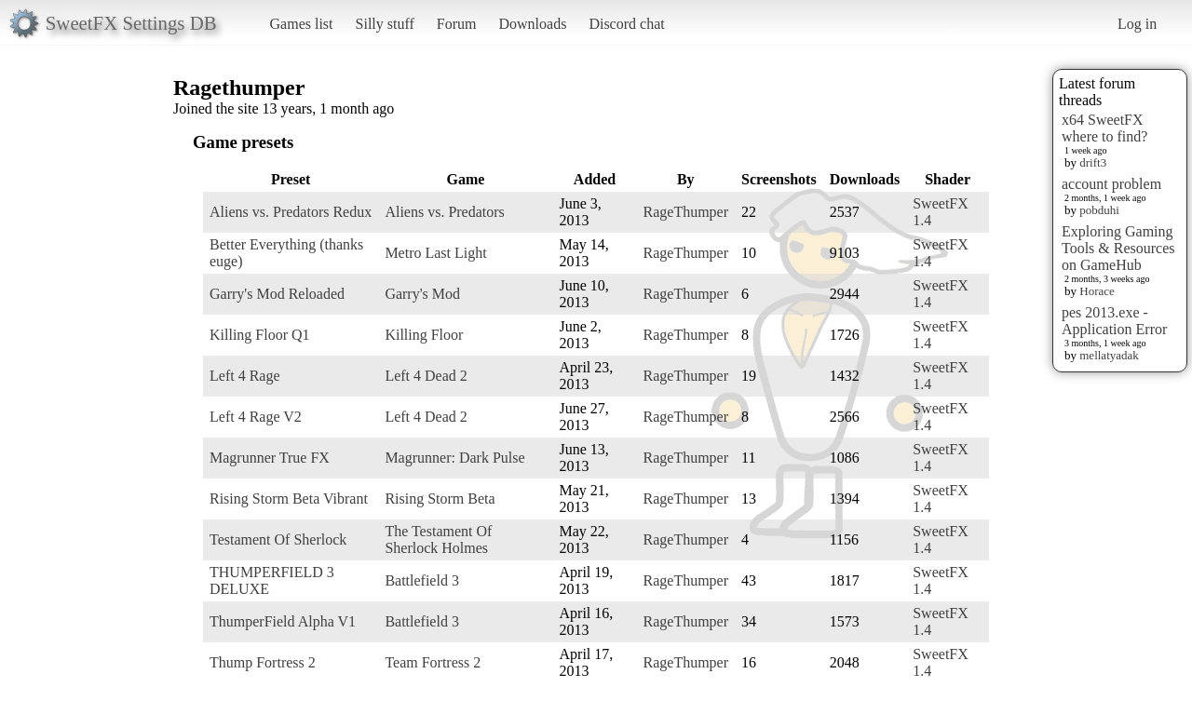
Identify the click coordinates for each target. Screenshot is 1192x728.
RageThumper (686, 212)
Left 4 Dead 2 (426, 376)
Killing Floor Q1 (260, 335)
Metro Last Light (435, 253)
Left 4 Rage (245, 376)
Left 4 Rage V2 (256, 417)
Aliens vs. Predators (444, 212)
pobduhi (1099, 210)
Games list (301, 24)
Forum (457, 24)
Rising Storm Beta (439, 498)
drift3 (1092, 162)
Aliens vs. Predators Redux (291, 212)
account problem (1111, 184)
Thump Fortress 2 (263, 662)
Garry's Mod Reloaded (277, 294)
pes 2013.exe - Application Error (1114, 320)
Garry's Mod (422, 294)
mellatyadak (1109, 355)
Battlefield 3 (422, 580)
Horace (1097, 291)
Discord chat (626, 24)
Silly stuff (385, 24)
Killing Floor (424, 335)
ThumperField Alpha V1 (283, 621)
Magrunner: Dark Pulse (454, 457)
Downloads (532, 24)
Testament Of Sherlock (278, 539)
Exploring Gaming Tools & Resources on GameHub (1118, 248)
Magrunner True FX (270, 457)
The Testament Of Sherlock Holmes (438, 539)
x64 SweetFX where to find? (1104, 128)
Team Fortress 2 (433, 662)
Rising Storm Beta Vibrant (289, 498)
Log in (1137, 24)
